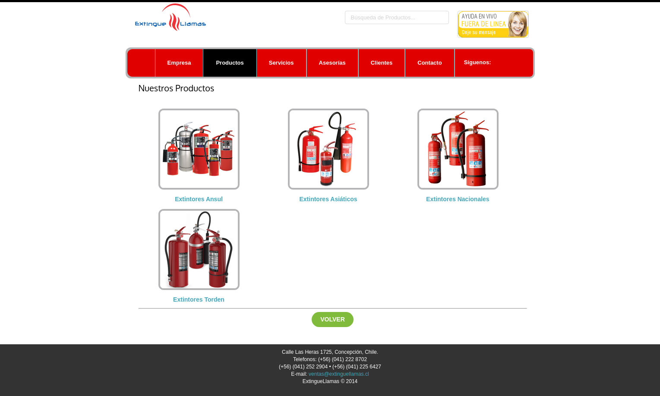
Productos (229, 62)
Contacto (429, 62)
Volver (332, 319)
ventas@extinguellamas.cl (339, 374)
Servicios (281, 62)
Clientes (382, 62)
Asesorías (332, 62)
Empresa (179, 62)
